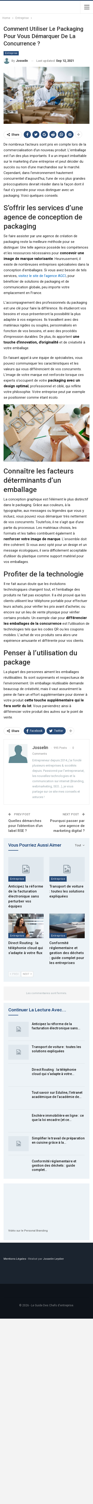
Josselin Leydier (53, 1258)
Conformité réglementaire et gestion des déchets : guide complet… (54, 1165)
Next (27, 974)
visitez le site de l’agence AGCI (42, 276)
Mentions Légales (15, 1258)
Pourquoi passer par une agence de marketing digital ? (67, 826)
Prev (14, 974)
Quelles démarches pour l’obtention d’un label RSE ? (25, 826)
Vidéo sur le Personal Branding (28, 1230)
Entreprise (11, 53)
